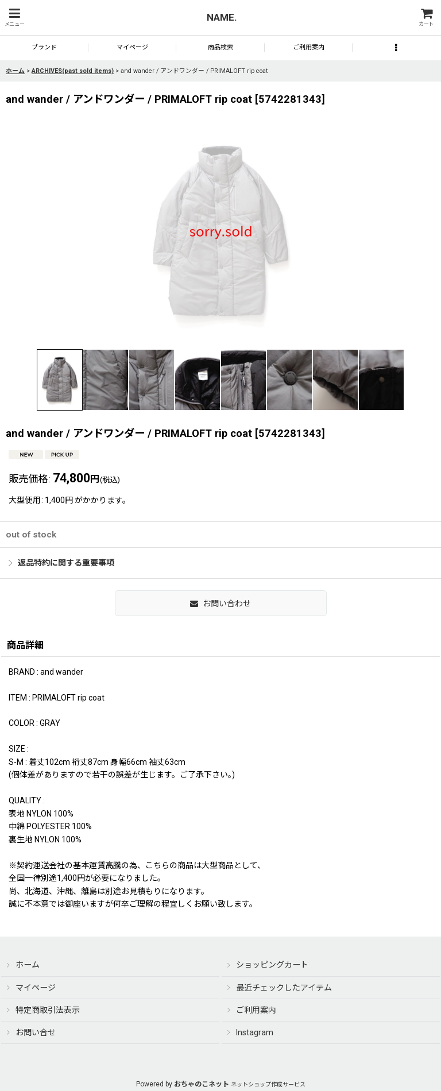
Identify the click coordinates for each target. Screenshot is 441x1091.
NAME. (222, 17)
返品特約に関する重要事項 (61, 562)
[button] (14, 17)
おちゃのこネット (201, 1084)
